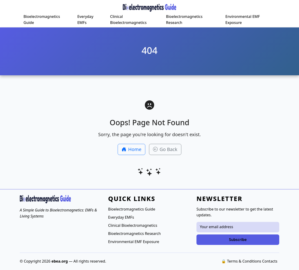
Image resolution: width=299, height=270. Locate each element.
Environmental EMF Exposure (242, 19)
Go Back (165, 149)
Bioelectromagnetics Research (184, 19)
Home (131, 149)
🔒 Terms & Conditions (241, 261)
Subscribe (238, 239)
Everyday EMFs (85, 19)
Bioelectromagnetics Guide (41, 19)
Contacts (269, 261)
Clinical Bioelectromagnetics (128, 19)
